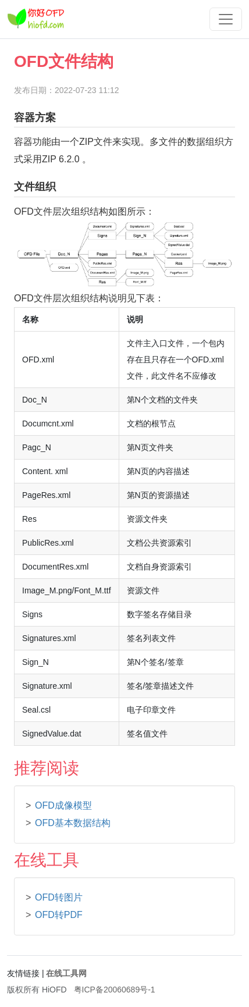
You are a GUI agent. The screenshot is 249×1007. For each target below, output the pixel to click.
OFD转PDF (59, 915)
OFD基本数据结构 (73, 823)
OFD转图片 (59, 897)
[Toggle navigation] (225, 19)
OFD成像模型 (63, 805)
